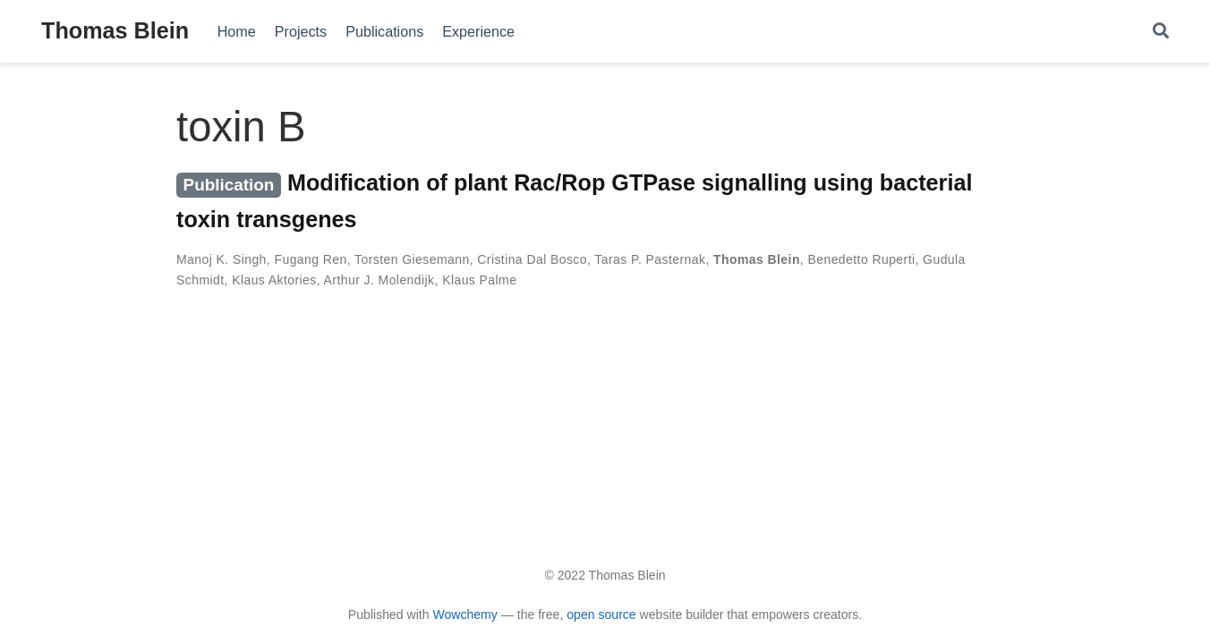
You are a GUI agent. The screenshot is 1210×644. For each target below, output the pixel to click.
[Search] (1161, 31)
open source (601, 614)
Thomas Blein (115, 30)
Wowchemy (464, 614)
